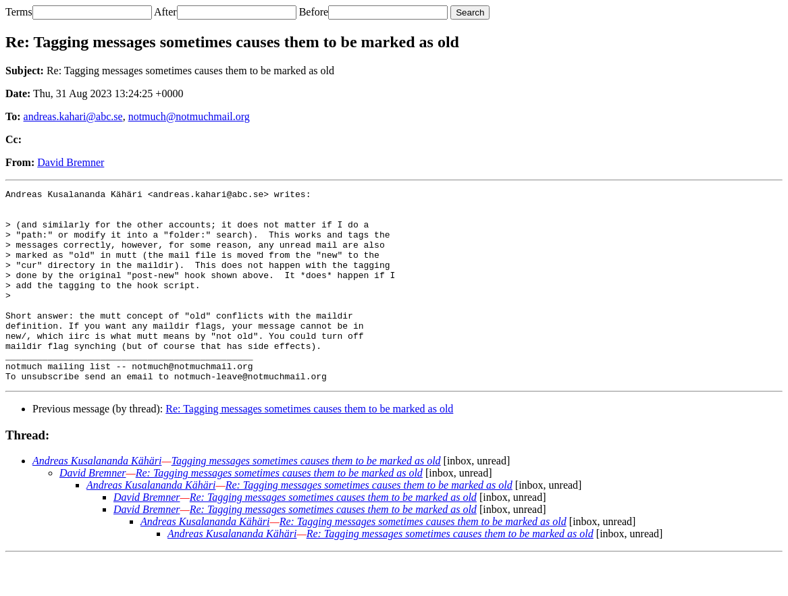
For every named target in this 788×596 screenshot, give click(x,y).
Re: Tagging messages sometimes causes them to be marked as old (309, 447)
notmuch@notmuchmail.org (189, 116)
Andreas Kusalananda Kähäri (96, 499)
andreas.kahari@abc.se (73, 116)
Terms (18, 12)
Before (314, 12)
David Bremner (70, 162)
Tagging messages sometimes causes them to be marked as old (306, 499)
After (165, 12)
